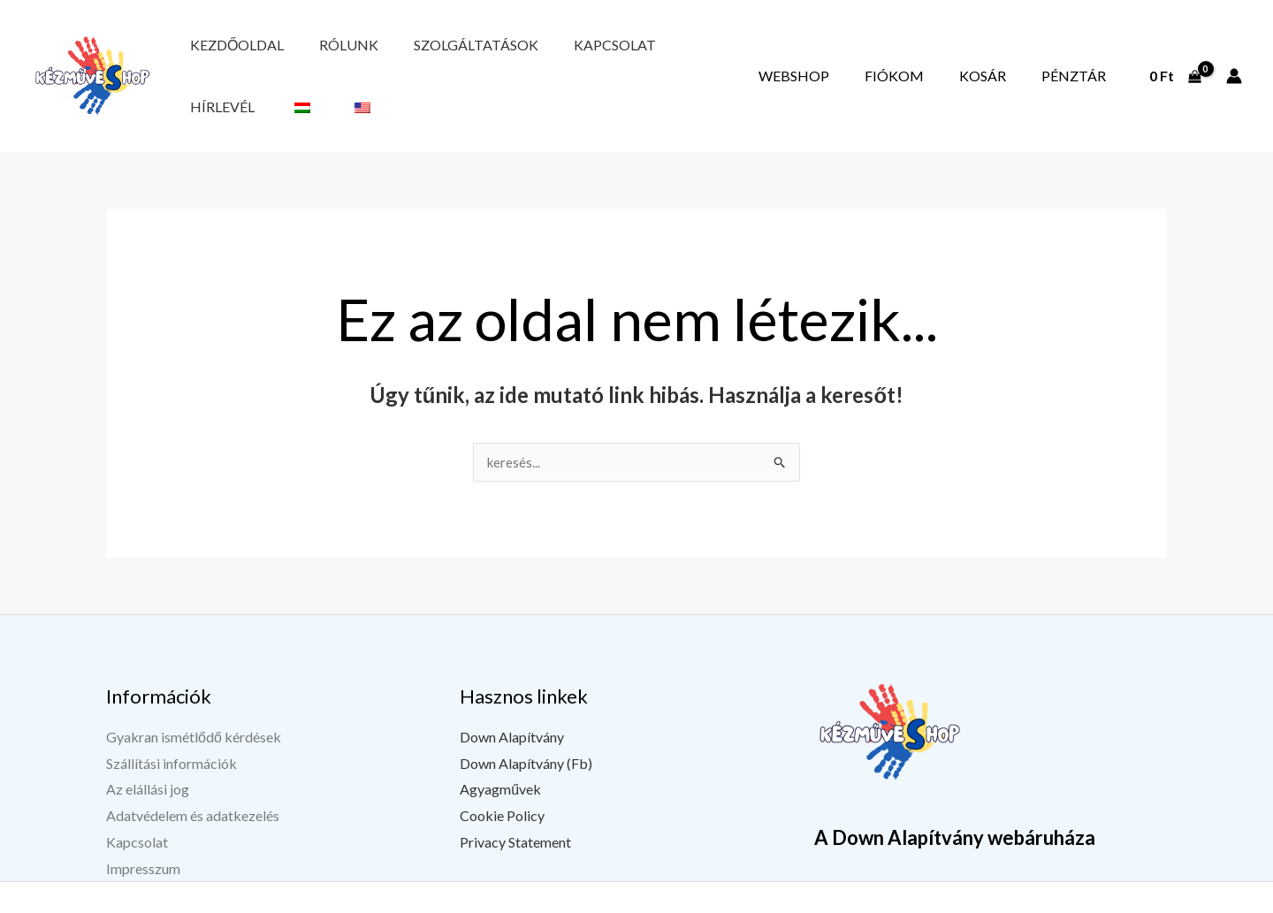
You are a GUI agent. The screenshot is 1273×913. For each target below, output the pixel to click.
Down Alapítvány (512, 697)
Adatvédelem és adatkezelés (192, 775)
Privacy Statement (515, 802)
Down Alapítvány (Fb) (526, 722)
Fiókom (956, 55)
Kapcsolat (528, 55)
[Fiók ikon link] (1234, 56)
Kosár (1019, 55)
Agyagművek (500, 749)
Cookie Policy (502, 775)
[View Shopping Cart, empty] (1174, 55)
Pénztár (1086, 55)
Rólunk (311, 55)
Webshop (880, 55)
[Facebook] (964, 901)
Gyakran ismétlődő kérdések (193, 697)
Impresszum (143, 827)
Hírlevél (612, 55)
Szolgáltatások (414, 55)
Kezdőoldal (224, 55)
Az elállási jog (147, 749)
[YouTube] (1009, 901)
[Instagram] (1053, 901)
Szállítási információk (171, 722)
